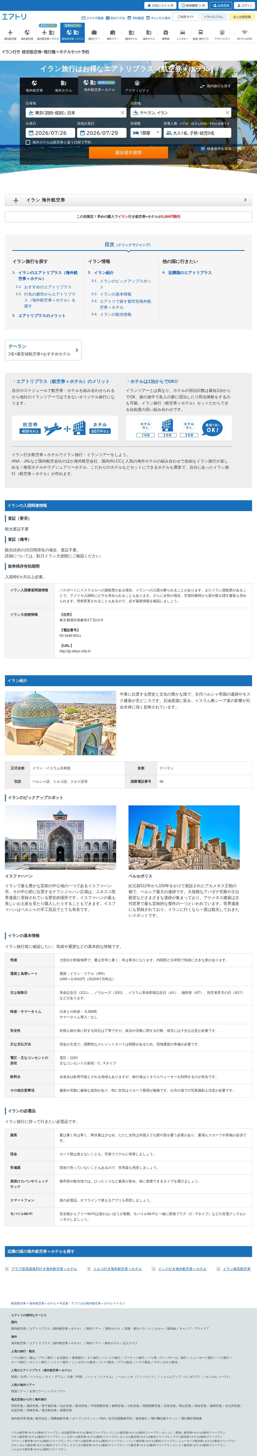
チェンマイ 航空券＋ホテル (159, 1365)
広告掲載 (58, 1432)
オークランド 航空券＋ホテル (29, 1411)
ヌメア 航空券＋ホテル (93, 1411)
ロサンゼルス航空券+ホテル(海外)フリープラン (40, 1347)
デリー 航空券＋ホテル (159, 1369)
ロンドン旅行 (38, 1265)
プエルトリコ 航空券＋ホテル (92, 1399)
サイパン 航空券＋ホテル (26, 1395)
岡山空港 (185, 1308)
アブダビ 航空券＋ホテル (68, 1416)
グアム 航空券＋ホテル (56, 1395)
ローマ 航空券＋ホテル (91, 1374)
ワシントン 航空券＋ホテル (122, 1390)
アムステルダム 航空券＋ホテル (67, 1382)
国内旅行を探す (219, 86)
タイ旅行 (93, 1260)
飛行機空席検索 (191, 1321)
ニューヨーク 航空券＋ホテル (174, 1386)
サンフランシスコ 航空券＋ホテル (213, 1386)
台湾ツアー (36, 1294)
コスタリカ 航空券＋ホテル (27, 1399)
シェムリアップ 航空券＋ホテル (193, 1369)
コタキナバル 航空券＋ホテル (126, 1369)
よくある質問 (188, 1432)
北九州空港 (232, 1308)
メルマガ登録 (95, 18)
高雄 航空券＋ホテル (146, 1361)
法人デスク (130, 1246)
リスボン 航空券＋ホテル (26, 1386)
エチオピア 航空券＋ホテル (27, 1420)
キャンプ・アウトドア (194, 1231)
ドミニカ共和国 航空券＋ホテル (130, 1399)
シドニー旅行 (59, 1265)
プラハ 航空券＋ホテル (220, 1382)
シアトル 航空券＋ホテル (60, 1390)
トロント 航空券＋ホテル (223, 1390)
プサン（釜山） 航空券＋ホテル (87, 1361)
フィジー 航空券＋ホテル (152, 1411)
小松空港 (133, 1308)
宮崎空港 (32, 1313)
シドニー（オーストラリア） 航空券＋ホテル (120, 1407)
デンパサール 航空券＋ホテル (92, 1365)
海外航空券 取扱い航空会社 (29, 1321)
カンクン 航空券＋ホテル (163, 1395)
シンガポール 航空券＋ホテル (55, 1365)
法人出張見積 (242, 16)
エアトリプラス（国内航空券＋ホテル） (56, 1231)
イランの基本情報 (115, 294)
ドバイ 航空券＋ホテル (99, 1416)
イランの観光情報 (115, 314)
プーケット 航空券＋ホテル (193, 1365)
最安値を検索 (128, 152)
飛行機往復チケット (164, 1321)
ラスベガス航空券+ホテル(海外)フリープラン (97, 1347)
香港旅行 (78, 1260)
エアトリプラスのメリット (42, 316)
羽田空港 (17, 1308)
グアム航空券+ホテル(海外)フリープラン (198, 1339)
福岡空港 (216, 1308)
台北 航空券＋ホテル (120, 1361)
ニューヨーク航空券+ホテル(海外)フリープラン (207, 1343)
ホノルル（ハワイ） (218, 1279)
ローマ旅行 (18, 1265)
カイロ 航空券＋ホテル (127, 1416)
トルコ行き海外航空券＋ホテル (117, 1172)
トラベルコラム (213, 16)
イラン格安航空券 (237, 1172)
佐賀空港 (17, 1313)
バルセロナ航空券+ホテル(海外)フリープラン (38, 1352)
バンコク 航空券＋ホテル (126, 1365)
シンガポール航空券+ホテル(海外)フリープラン (90, 1339)
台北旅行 (62, 1260)
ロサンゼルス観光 (166, 1265)
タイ (48, 1279)
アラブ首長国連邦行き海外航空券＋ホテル (44, 1172)
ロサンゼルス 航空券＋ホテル (137, 1386)
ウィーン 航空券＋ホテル (66, 1378)
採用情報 (221, 1432)
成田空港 (32, 1308)
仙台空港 (66, 1308)
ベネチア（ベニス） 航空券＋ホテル (156, 1374)
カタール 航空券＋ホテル (60, 1420)
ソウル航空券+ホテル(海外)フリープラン (36, 1335)
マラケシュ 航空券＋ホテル (193, 1416)
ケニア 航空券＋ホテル (91, 1420)
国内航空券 (18, 1231)
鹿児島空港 (49, 1313)
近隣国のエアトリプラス (190, 273)
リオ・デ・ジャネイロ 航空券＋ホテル (34, 1403)
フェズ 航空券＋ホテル (224, 1416)
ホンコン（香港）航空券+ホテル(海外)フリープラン (193, 1335)
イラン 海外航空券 (45, 200)
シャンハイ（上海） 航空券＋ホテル (182, 1361)
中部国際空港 (99, 1308)
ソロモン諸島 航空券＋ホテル (186, 1411)
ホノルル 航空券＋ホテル (102, 1386)
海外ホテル (112, 1246)
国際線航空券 (60, 1321)
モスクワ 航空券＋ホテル (190, 1382)
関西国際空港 (151, 1308)
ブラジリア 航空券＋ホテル (75, 1403)
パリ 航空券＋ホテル (191, 1374)
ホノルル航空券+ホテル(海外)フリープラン (146, 1339)
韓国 (14, 1279)
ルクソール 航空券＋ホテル (159, 1416)
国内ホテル (113, 1231)
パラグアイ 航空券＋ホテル (206, 1403)
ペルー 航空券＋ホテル (175, 1403)
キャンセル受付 (161, 18)
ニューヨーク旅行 (202, 1260)
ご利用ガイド (185, 16)
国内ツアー (94, 1231)
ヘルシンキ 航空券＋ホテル (201, 1378)
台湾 (23, 1279)
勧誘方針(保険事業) (118, 1432)
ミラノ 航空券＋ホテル (119, 1374)
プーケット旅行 (134, 1260)
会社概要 (46, 1432)
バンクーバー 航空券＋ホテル (189, 1390)
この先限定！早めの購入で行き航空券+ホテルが (128, 217)
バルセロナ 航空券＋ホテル (98, 1378)
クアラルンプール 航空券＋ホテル (86, 1369)
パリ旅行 (223, 1260)
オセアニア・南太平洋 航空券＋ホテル (68, 1407)
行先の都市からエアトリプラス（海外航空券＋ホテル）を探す (50, 300)
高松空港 (200, 1308)
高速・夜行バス (135, 1231)
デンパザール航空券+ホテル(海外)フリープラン (96, 1343)
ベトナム (36, 1279)
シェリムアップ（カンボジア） (181, 1279)
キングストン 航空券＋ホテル (197, 1395)
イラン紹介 (104, 273)
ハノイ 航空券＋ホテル (25, 1369)
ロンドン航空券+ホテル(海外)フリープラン (199, 1347)
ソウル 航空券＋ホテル (54, 1361)
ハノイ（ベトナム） (101, 1279)
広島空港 (170, 1308)
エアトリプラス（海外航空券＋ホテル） (56, 1246)
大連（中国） (76, 1279)
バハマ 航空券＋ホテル (59, 1399)
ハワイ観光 (143, 1265)
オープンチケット (84, 1321)
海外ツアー (93, 1246)
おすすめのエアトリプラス (48, 287)
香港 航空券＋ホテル (23, 1365)
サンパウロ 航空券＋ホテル (201, 1399)
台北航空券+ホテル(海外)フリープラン (85, 1335)
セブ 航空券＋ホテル (52, 1369)
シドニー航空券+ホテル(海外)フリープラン (152, 1343)
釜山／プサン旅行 (41, 1260)
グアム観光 (124, 1265)
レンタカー (156, 1231)
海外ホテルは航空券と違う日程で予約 (58, 142)
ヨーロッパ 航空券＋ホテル (27, 1374)
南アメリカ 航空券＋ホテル (167, 1399)
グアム (59, 1279)
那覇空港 (66, 1313)
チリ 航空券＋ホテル (147, 1403)
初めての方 (117, 18)
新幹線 (171, 1231)
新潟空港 (81, 1308)
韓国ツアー (18, 1294)
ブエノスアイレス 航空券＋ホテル (113, 1403)
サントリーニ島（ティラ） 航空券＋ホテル (113, 1382)
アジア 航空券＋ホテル (25, 1361)
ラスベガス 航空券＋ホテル (27, 1390)
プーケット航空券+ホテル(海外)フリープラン (38, 1343)
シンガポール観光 (84, 1265)
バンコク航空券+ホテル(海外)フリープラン (135, 1335)
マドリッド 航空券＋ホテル (133, 1378)
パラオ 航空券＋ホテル (122, 1411)
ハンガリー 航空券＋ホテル (157, 1382)
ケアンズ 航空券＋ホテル (164, 1407)
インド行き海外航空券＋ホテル (182, 1172)
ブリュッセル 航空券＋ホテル (29, 1382)
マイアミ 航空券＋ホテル (155, 1390)
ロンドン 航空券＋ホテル (60, 1374)
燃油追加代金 (139, 1432)
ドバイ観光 (106, 1265)
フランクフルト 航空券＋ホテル (30, 1378)
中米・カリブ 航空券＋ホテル (89, 1395)
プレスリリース (74, 1432)
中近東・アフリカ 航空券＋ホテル (32, 1416)
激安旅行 (142, 1321)
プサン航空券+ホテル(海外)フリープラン (36, 1339)
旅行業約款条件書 (95, 1432)
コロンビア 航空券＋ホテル (27, 1407)
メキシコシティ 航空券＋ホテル (127, 1395)
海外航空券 (18, 1246)
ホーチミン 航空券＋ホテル (227, 1365)
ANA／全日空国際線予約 (115, 1321)
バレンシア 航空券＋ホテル (167, 1378)
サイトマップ (156, 1432)
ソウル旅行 (18, 1260)
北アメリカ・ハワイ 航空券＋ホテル (65, 1386)
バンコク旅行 (111, 1260)
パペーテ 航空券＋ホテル (63, 1411)
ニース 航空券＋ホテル (219, 1374)
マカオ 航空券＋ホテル (219, 1361)
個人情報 (35, 1432)
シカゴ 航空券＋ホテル (91, 1390)
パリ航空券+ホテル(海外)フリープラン (149, 1347)
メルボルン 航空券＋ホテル (197, 1407)
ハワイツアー (56, 1294)
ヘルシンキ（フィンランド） (137, 1279)
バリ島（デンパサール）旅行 (167, 1260)
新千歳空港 (49, 1308)
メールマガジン (206, 1432)
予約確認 (138, 18)
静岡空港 (118, 1308)
